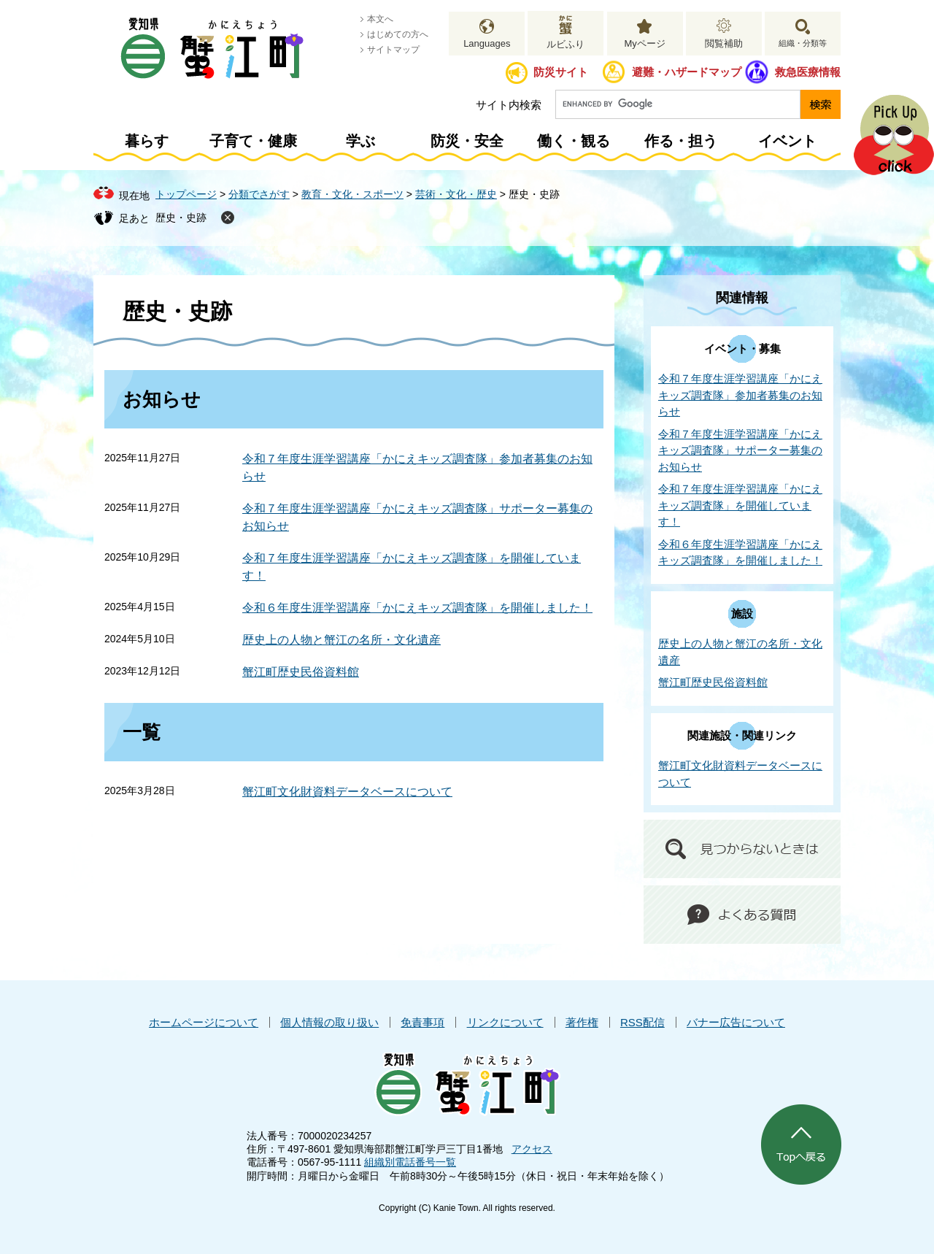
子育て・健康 (253, 141)
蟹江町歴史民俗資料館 (300, 672)
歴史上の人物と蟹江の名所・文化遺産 (341, 640)
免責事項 (422, 1022)
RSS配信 (642, 1022)
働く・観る (573, 141)
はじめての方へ (397, 34)
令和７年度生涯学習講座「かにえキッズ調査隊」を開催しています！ (740, 505)
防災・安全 (467, 141)
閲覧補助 (724, 43)
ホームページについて (203, 1022)
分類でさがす (259, 194)
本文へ (380, 19)
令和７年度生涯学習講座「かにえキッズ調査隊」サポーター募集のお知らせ (740, 450)
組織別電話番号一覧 (410, 1162)
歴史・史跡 (181, 217)
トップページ (186, 194)
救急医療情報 (808, 72)
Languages (486, 43)
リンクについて (505, 1022)
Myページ (644, 43)
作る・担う (680, 141)
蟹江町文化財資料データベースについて (347, 791)
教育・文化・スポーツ (352, 194)
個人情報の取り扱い (329, 1022)
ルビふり (565, 44)
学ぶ (360, 141)
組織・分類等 (803, 43)
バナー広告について (736, 1022)
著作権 (582, 1022)
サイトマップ (393, 50)
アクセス (532, 1149)
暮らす (147, 141)
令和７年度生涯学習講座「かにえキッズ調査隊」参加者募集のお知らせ (740, 395)
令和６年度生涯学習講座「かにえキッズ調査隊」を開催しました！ (417, 607)
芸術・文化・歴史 (456, 194)
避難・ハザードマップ (686, 72)
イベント (787, 141)
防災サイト (560, 72)
